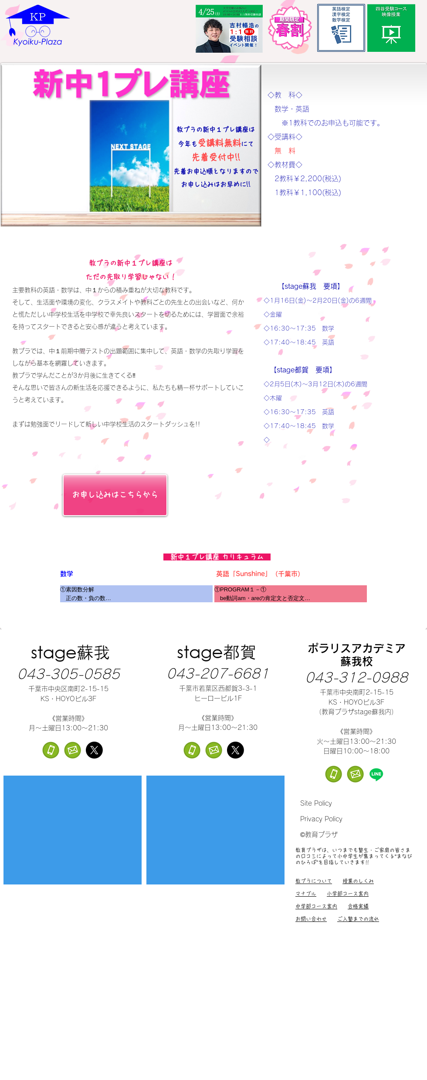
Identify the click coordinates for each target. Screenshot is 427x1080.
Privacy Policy (321, 819)
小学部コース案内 (348, 893)
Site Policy (316, 803)
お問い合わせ (311, 918)
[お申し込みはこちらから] (115, 495)
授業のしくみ (358, 881)
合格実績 (358, 906)
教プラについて (313, 881)
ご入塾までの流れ (358, 918)
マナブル (305, 893)
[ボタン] (424, 1057)
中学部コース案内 (316, 906)
